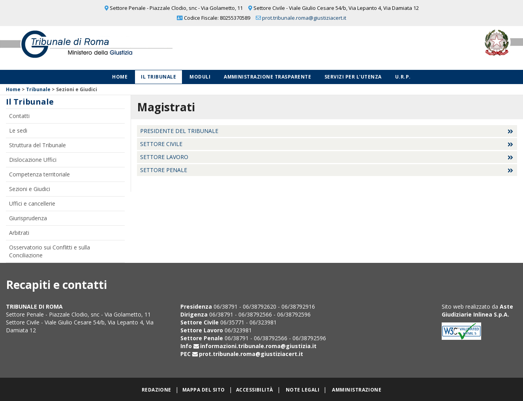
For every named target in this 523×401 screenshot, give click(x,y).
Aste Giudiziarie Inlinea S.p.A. (477, 310)
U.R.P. (403, 76)
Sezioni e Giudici (29, 189)
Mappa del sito (203, 389)
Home (119, 76)
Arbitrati (19, 232)
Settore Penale (163, 170)
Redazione (156, 389)
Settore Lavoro (164, 157)
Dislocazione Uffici (32, 159)
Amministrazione (356, 389)
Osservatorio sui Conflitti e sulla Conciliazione (49, 251)
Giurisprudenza (28, 218)
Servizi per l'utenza (353, 76)
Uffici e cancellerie (32, 203)
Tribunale (38, 89)
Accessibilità (254, 389)
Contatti (19, 116)
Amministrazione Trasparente (267, 76)
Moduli (199, 76)
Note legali (302, 389)
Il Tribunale (158, 76)
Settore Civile (161, 144)
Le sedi (18, 130)
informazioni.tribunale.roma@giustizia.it (258, 346)
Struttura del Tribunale (37, 145)
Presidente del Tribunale (179, 131)
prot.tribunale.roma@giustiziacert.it (304, 17)
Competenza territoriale (39, 174)
